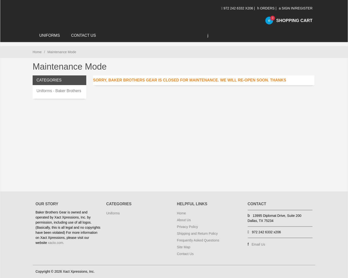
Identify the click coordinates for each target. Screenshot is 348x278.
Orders (266, 8)
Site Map (183, 247)
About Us (184, 220)
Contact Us (83, 35)
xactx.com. (56, 243)
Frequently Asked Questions (198, 240)
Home (37, 52)
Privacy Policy (187, 227)
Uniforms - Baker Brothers (58, 91)
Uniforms (49, 35)
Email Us (258, 244)
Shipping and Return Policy (197, 233)
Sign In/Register (295, 8)
